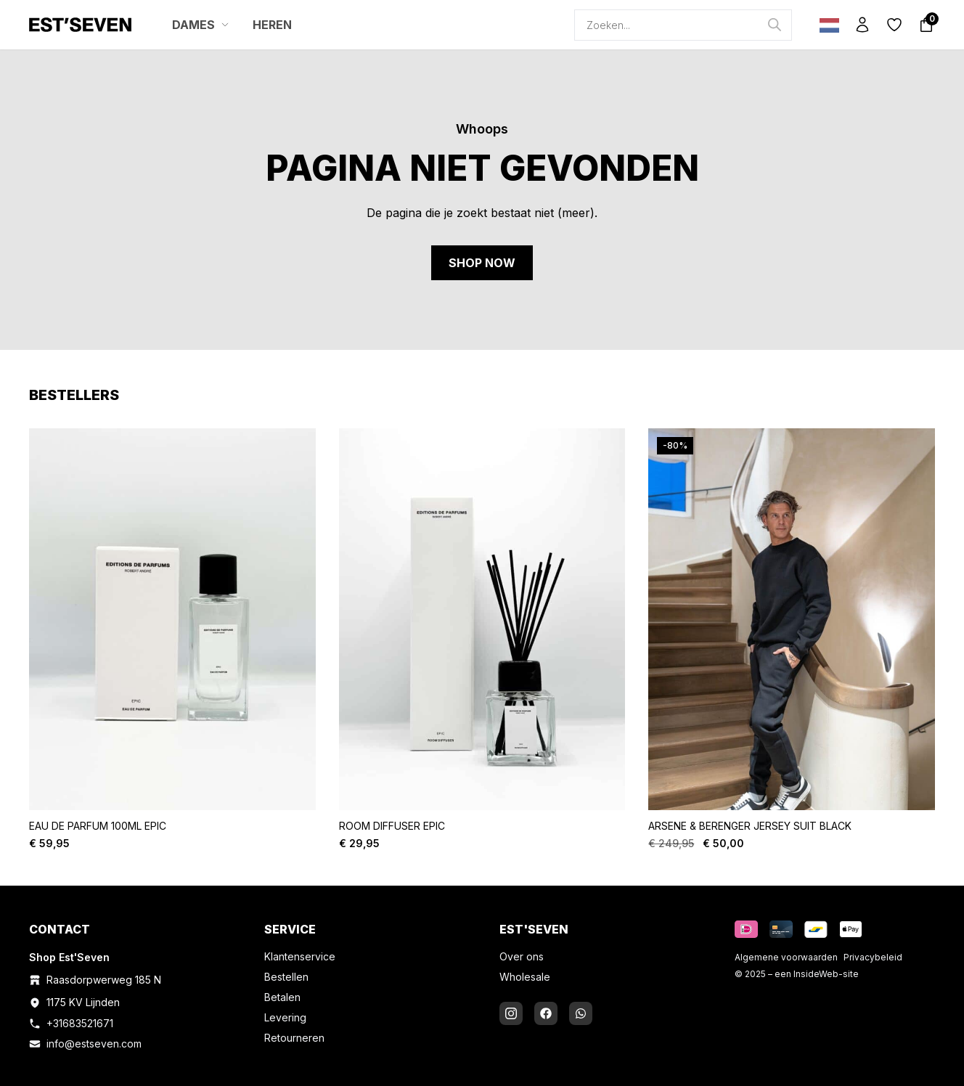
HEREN (272, 24)
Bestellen (286, 977)
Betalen (282, 997)
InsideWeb (815, 973)
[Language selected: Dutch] (825, 25)
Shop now (482, 263)
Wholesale (524, 977)
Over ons (521, 956)
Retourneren (294, 1038)
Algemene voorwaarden (786, 957)
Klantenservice (299, 956)
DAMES (200, 24)
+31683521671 (79, 1023)
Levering (285, 1017)
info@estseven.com (94, 1043)
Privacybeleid (873, 957)
